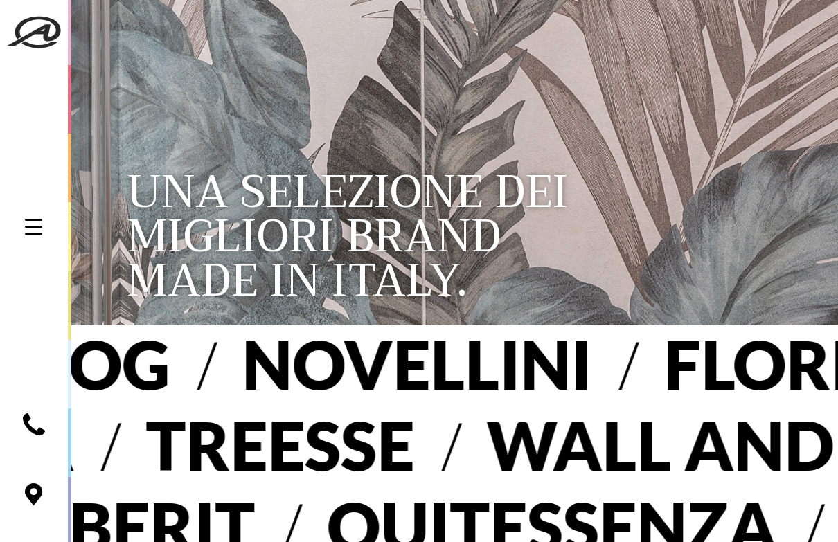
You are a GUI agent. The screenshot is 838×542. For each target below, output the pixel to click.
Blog (97, 364)
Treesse (263, 445)
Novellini (432, 364)
